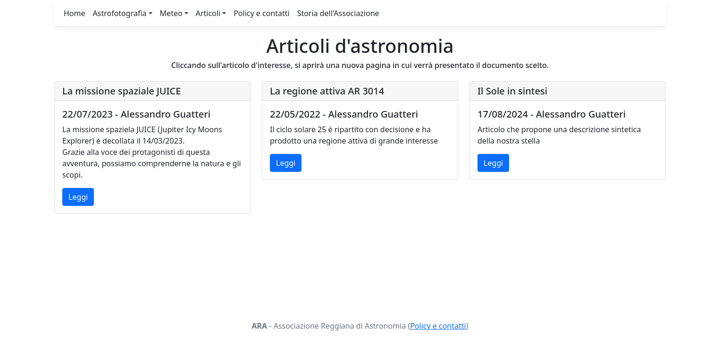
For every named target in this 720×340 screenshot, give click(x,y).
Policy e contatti (261, 13)
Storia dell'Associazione (338, 13)
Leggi (78, 197)
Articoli (208, 13)
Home (74, 13)
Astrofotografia (120, 13)
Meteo (171, 13)
